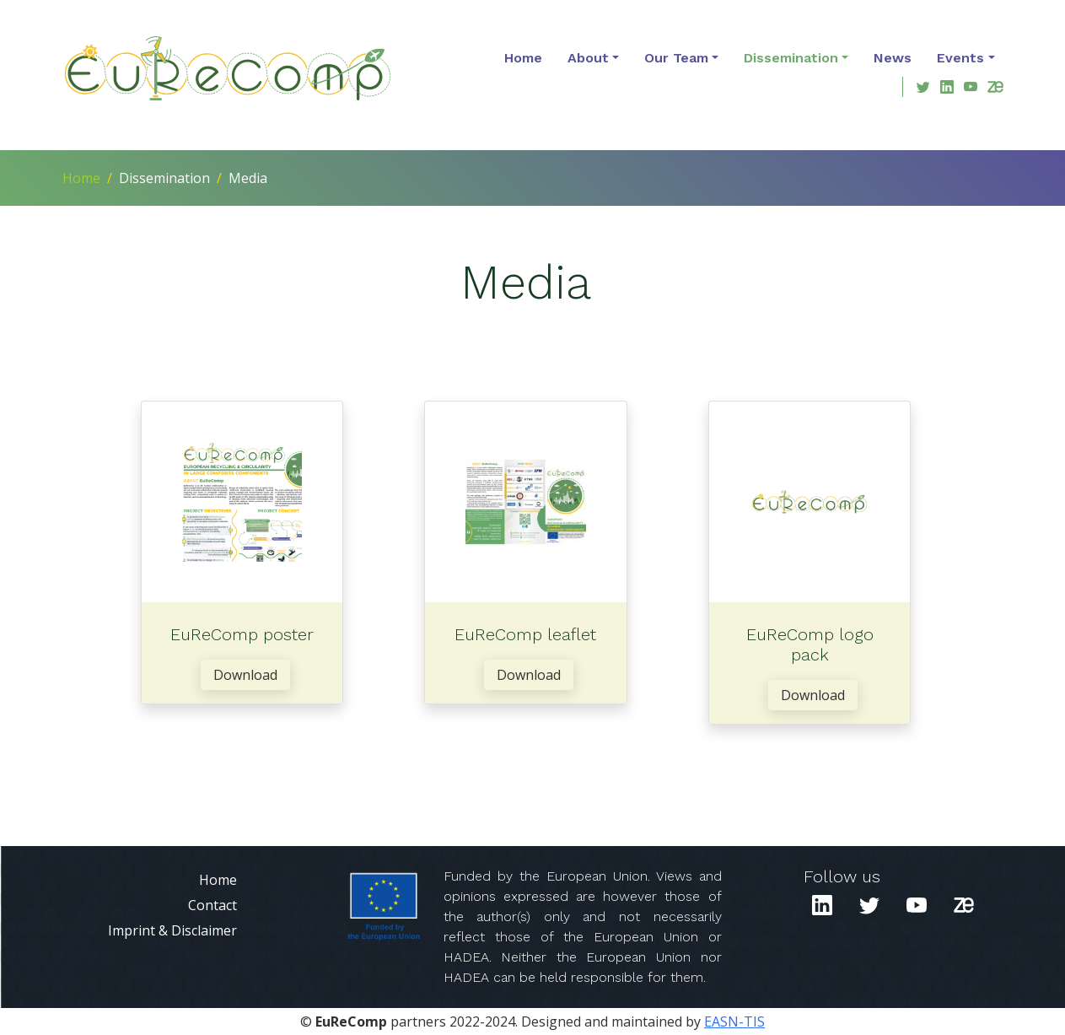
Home (523, 58)
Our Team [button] (676, 58)
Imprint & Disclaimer (172, 930)
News (893, 58)
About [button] (588, 58)
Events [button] (960, 58)
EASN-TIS (734, 1021)
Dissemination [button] (791, 58)
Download (245, 675)
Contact (212, 905)
